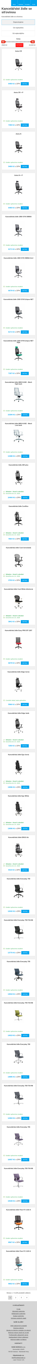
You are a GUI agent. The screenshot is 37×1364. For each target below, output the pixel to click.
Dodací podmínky (18, 1316)
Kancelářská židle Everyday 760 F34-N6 (18, 1086)
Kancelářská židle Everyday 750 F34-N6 (18, 920)
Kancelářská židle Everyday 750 (18, 879)
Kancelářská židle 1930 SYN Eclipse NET (19, 299)
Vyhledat (20, 4)
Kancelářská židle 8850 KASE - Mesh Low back (18, 424)
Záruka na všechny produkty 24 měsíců (18, 1330)
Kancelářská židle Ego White (18, 796)
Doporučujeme (18, 22)
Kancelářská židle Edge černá (18, 672)
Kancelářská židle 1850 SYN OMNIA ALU (18, 258)
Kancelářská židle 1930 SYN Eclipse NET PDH (19, 341)
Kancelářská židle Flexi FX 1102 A (18, 1210)
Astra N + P (18, 175)
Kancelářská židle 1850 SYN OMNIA (18, 216)
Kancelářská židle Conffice (18, 506)
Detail (24, 84)
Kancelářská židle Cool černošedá (18, 548)
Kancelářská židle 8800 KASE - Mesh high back (18, 383)
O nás (18, 1309)
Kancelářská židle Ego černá (18, 754)
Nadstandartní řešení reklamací (18, 1337)
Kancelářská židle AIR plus (18, 465)
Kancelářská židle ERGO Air (18, 837)
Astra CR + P (18, 92)
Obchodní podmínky (18, 1311)
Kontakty (27, 4)
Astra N (18, 134)
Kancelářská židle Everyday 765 (18, 1127)
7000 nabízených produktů (18, 1326)
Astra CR (18, 51)
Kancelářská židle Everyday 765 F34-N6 (18, 1168)
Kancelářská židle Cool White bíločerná (18, 589)
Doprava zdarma (18, 1328)
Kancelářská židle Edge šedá (18, 713)
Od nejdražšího (18, 28)
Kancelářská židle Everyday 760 (18, 1044)
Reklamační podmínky (18, 1313)
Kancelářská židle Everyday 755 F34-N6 (18, 1003)
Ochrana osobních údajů (18, 1318)
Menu (14, 4)
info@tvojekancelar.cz (18, 1357)
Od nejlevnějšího (18, 33)
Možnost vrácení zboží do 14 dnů (18, 1332)
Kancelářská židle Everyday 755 (18, 961)
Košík (33, 4)
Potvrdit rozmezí (19, 45)
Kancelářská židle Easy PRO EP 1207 (18, 630)
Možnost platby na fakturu (19, 1339)
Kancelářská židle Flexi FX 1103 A (18, 1251)
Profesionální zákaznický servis (18, 1335)
